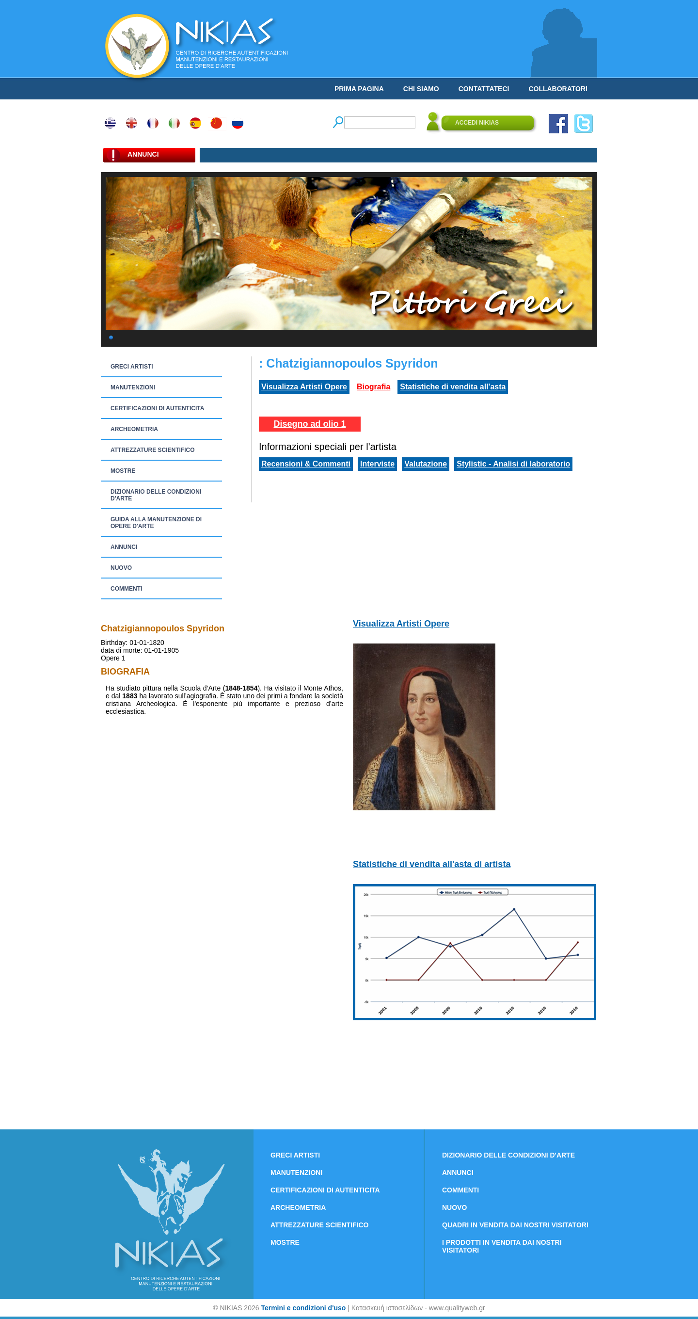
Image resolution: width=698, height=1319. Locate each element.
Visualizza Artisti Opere (304, 387)
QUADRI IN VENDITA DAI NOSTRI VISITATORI (515, 1225)
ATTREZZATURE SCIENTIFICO (153, 450)
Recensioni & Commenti (305, 464)
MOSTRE (123, 470)
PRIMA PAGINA (359, 89)
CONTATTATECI (484, 89)
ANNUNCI (124, 547)
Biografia (373, 387)
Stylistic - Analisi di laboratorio (513, 464)
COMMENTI (126, 588)
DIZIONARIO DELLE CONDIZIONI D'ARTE (156, 495)
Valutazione (425, 464)
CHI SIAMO (421, 89)
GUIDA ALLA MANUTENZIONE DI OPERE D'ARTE (156, 523)
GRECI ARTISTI (132, 366)
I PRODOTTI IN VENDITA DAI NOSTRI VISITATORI (502, 1246)
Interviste (377, 464)
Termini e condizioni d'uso (303, 1308)
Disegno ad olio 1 (309, 424)
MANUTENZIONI (133, 387)
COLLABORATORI (557, 89)
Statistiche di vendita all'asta (453, 387)
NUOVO (121, 567)
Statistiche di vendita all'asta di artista (431, 864)
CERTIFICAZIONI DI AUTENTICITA (157, 408)
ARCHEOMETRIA (134, 429)
